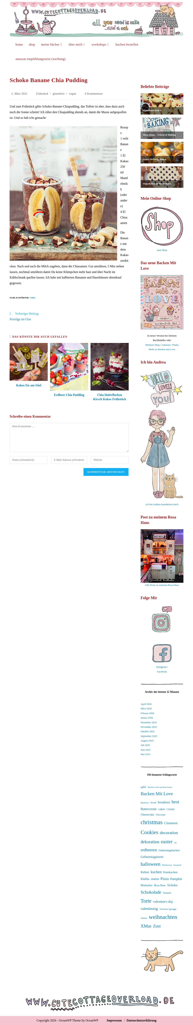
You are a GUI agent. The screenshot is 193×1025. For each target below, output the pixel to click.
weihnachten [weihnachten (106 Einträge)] (163, 917)
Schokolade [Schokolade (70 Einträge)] (151, 892)
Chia (32, 297)
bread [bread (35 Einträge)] (153, 802)
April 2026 (146, 704)
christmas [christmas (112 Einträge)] (151, 822)
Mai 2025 (145, 754)
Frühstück (42, 93)
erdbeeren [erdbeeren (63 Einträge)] (149, 850)
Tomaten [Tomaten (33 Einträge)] (167, 893)
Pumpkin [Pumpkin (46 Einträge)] (176, 879)
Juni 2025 (146, 749)
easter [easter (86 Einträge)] (167, 841)
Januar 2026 (147, 717)
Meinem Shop (152, 344)
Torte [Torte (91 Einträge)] (146, 901)
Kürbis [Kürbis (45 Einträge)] (145, 879)
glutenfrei (59, 93)
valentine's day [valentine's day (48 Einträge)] (163, 901)
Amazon (166, 344)
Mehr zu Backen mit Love (162, 349)
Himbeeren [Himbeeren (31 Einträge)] (167, 865)
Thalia (175, 344)
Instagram (161, 666)
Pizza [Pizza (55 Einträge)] (165, 879)
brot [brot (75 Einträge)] (175, 801)
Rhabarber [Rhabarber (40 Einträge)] (147, 885)
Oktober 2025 (148, 731)
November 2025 (149, 726)
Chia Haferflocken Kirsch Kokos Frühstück (109, 397)
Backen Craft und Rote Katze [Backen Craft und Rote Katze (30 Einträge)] (160, 787)
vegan (72, 93)
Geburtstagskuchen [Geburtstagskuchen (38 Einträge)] (169, 850)
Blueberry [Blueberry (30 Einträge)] (145, 803)
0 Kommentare (94, 93)
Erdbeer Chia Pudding (69, 395)
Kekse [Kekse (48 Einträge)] (145, 872)
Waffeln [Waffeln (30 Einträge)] (144, 918)
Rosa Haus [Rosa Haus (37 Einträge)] (160, 885)
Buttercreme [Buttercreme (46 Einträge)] (149, 809)
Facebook (162, 671)
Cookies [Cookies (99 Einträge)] (149, 832)
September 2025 (149, 736)
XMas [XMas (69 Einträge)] (146, 926)
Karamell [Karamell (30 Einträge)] (177, 865)
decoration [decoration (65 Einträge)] (169, 832)
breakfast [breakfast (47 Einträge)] (164, 802)
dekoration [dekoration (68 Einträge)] (150, 841)
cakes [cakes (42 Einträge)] (161, 809)
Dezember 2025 (149, 722)
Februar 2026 (147, 713)
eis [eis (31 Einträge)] (175, 842)
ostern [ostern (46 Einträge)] (155, 879)
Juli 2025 (145, 745)
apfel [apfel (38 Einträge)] (143, 787)
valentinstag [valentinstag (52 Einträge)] (149, 909)
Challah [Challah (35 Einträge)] (170, 809)
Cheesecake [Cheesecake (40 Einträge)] (147, 814)
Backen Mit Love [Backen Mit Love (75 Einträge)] (157, 793)
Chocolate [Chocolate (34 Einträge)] (160, 814)
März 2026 (146, 708)
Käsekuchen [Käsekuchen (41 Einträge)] (170, 872)
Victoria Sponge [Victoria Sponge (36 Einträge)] (168, 909)
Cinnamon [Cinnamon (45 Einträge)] (171, 823)
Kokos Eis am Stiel (28, 385)
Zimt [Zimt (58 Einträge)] (157, 926)
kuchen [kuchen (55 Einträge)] (156, 872)
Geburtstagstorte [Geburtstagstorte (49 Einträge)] (152, 857)
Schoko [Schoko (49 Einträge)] (172, 885)
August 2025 (147, 740)
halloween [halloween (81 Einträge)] (150, 864)
